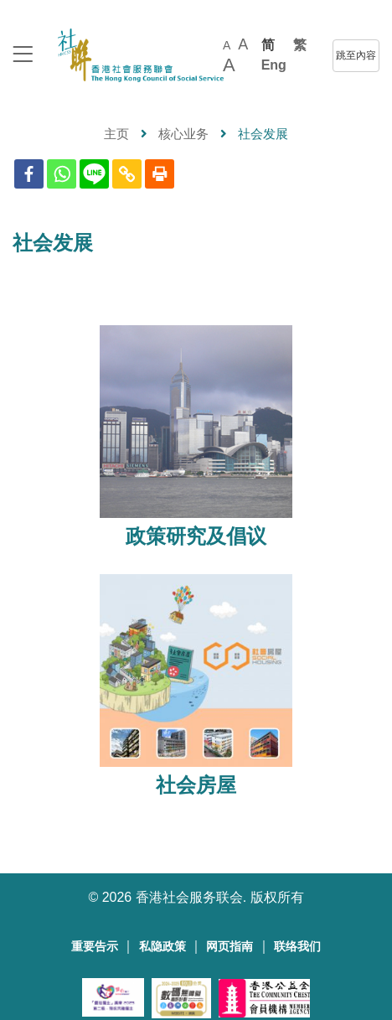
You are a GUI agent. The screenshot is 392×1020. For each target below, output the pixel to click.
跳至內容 (356, 55)
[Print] (159, 174)
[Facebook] (29, 174)
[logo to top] (23, 55)
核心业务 (183, 134)
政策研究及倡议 (196, 536)
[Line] (94, 174)
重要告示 (94, 946)
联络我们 (297, 946)
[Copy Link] (127, 174)
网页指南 (229, 946)
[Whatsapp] (61, 174)
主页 (116, 134)
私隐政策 (162, 946)
